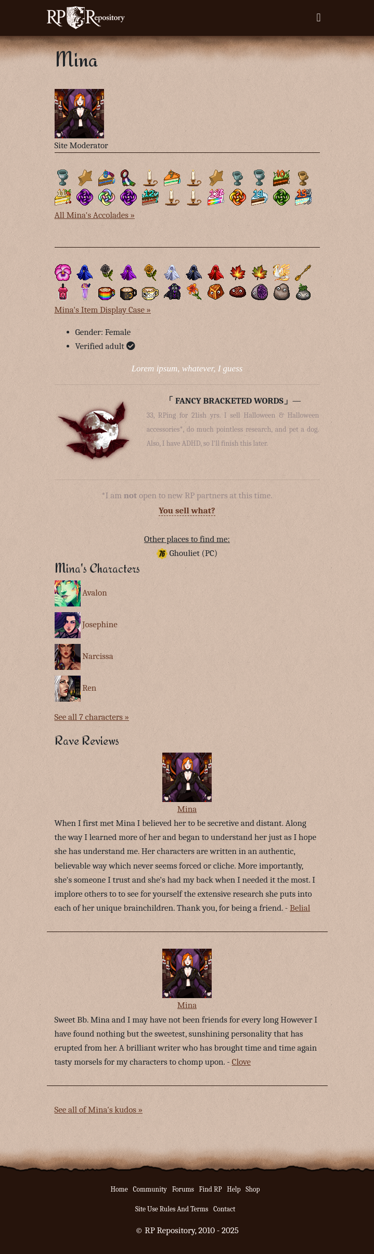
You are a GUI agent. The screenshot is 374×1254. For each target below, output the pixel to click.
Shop (253, 1189)
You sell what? (187, 510)
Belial (300, 908)
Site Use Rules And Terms (172, 1209)
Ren (89, 688)
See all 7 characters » (92, 717)
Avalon (94, 592)
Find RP (210, 1189)
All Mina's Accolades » (95, 215)
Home (119, 1189)
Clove (241, 1062)
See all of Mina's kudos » (99, 1110)
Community (149, 1189)
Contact (224, 1209)
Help (233, 1189)
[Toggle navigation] (318, 17)
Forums (183, 1189)
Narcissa (97, 656)
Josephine (99, 624)
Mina (187, 809)
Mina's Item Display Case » (103, 310)
